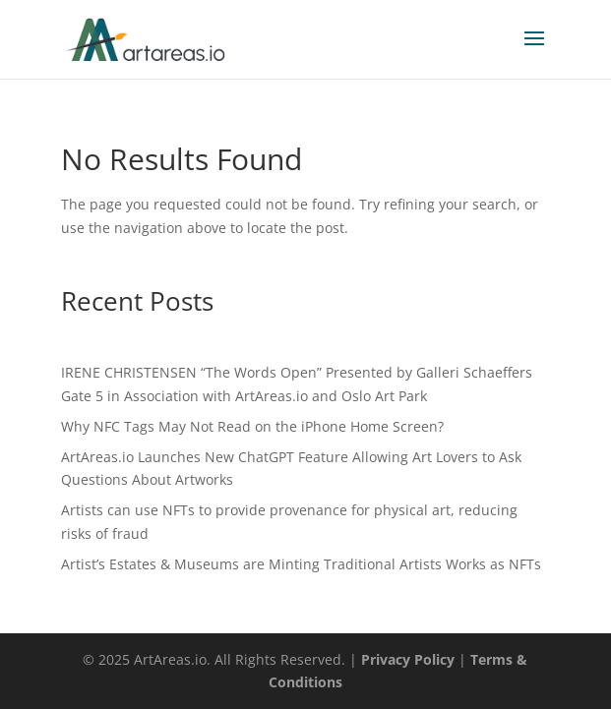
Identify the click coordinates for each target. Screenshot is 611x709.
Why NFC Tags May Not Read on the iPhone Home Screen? (252, 426)
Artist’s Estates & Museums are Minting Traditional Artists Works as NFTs (301, 564)
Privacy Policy (408, 659)
